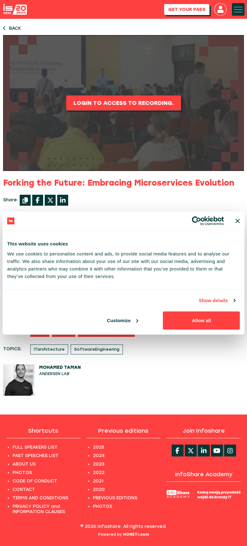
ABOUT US (24, 464)
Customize (122, 320)
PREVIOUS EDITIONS (115, 498)
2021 (98, 481)
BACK (12, 28)
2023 (98, 464)
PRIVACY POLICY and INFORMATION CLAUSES (39, 509)
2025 (98, 447)
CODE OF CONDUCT (35, 481)
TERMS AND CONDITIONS (40, 498)
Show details (213, 300)
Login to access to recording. (123, 103)
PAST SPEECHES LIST (35, 455)
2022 (98, 472)
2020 (99, 489)
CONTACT (24, 489)
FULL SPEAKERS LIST (35, 447)
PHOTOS (22, 472)
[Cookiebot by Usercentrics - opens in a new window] (196, 221)
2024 (99, 455)
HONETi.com (136, 534)
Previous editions (123, 430)
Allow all (201, 320)
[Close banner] (237, 221)
